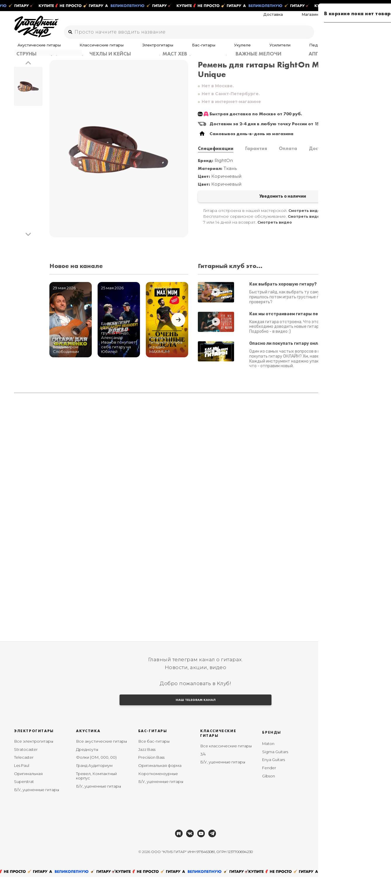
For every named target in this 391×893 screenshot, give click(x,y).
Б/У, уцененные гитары (36, 805)
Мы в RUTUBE (337, 781)
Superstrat (24, 797)
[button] (28, 70)
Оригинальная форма (159, 781)
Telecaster (24, 773)
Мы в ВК (332, 765)
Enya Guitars (273, 776)
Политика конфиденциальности (345, 808)
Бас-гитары (160, 48)
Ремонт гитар (363, 18)
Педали (234, 48)
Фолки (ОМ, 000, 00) (96, 773)
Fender (269, 783)
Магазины (334, 18)
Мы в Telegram (338, 757)
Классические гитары (84, 48)
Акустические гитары (35, 48)
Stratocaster (26, 765)
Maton (268, 759)
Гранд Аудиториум (94, 781)
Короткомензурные (158, 789)
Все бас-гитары (153, 757)
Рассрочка (335, 789)
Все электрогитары (33, 757)
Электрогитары (127, 48)
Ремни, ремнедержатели (93, 61)
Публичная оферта (343, 830)
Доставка (308, 18)
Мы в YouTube (338, 773)
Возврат (332, 797)
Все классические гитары (226, 762)
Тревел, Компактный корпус (96, 792)
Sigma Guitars (275, 767)
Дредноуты (87, 765)
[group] (118, 156)
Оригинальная (28, 789)
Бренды (271, 748)
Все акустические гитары (101, 757)
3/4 (203, 770)
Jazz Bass (146, 765)
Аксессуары (260, 48)
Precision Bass (151, 773)
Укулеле (186, 48)
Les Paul (21, 781)
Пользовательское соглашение (343, 820)
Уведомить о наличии (242, 205)
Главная (22, 61)
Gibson (268, 792)
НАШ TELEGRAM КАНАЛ (195, 714)
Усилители (210, 48)
